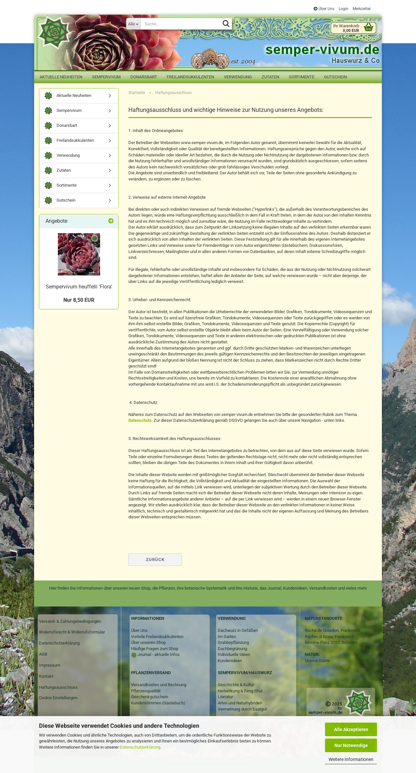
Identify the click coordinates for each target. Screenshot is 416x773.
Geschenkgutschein (149, 696)
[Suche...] (133, 24)
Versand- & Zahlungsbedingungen (70, 621)
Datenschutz (140, 420)
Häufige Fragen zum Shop (154, 648)
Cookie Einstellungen (58, 697)
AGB (43, 654)
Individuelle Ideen (234, 654)
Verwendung (238, 76)
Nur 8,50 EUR (78, 300)
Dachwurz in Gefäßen (238, 630)
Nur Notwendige (351, 745)
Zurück (155, 559)
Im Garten (227, 636)
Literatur (225, 696)
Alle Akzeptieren (351, 729)
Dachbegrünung (232, 648)
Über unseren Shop (148, 642)
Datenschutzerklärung (140, 747)
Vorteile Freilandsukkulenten (157, 636)
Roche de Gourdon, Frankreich (332, 630)
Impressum (49, 665)
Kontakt (46, 676)
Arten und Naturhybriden (240, 702)
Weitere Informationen (351, 759)
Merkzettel (361, 9)
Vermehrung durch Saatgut (242, 709)
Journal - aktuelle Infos (158, 654)
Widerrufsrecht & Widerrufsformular (72, 632)
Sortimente (301, 76)
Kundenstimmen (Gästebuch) (158, 702)
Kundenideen (230, 660)
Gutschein (335, 76)
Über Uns (324, 9)
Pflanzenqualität (146, 690)
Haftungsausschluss (58, 687)
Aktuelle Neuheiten (61, 76)
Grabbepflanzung (233, 642)
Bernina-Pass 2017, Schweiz (331, 642)
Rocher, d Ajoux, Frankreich (329, 636)
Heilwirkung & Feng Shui (240, 690)
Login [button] (343, 9)
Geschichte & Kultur (236, 684)
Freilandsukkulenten (190, 76)
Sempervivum (106, 76)
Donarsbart (143, 76)
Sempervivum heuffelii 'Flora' (79, 287)
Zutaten (270, 76)
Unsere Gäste (317, 660)
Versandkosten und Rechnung (158, 684)
